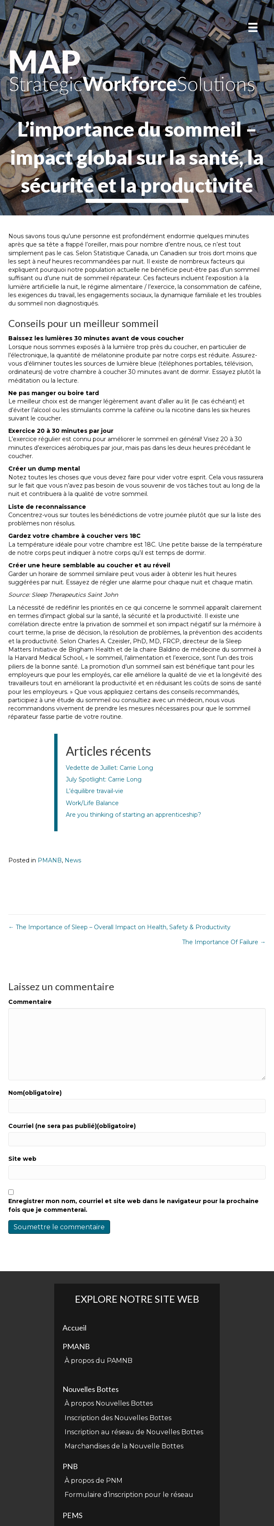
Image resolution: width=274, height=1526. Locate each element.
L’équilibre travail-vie (94, 791)
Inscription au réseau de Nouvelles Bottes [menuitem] (134, 1432)
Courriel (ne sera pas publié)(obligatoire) (72, 1126)
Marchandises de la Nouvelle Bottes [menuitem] (124, 1446)
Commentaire (30, 1002)
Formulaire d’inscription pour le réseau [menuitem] (129, 1495)
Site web (22, 1158)
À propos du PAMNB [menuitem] (98, 1361)
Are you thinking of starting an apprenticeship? (133, 814)
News (73, 860)
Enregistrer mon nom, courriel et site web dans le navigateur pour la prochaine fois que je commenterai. (133, 1205)
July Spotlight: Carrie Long (104, 779)
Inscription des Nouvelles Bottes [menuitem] (118, 1418)
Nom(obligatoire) (35, 1092)
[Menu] (253, 27)
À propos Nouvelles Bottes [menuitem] (109, 1403)
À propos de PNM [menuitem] (94, 1480)
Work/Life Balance (92, 803)
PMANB (50, 860)
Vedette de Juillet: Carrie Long (109, 768)
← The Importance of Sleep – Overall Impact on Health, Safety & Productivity (119, 927)
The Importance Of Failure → (224, 942)
